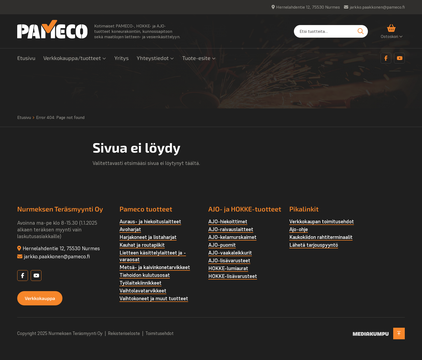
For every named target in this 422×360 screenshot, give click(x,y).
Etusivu (26, 58)
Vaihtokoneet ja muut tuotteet (153, 298)
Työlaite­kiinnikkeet (140, 283)
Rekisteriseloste (124, 334)
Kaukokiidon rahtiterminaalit (321, 237)
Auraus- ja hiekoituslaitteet (150, 221)
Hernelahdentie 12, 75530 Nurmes (308, 7)
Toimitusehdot (159, 334)
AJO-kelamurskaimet (232, 237)
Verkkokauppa (41, 298)
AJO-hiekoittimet (227, 221)
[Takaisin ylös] (398, 334)
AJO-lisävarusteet (229, 260)
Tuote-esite (196, 58)
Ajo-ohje (298, 229)
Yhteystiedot (153, 58)
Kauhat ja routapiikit (142, 245)
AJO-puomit (222, 245)
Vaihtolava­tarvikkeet (142, 290)
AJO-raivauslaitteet (230, 229)
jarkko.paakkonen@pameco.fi (377, 7)
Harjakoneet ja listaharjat (148, 237)
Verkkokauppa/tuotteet (72, 58)
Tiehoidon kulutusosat (144, 275)
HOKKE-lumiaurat (228, 268)
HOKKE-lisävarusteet (232, 276)
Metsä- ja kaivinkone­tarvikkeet (154, 267)
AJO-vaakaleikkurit (230, 252)
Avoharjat (130, 229)
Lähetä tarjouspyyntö (313, 245)
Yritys (121, 58)
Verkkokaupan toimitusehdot (321, 221)
